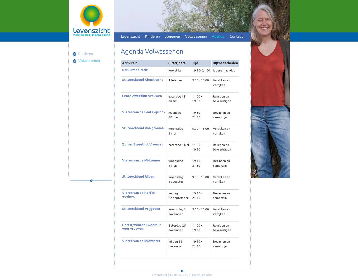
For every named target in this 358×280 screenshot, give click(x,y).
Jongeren (172, 36)
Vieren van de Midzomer (141, 160)
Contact (236, 36)
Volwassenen (196, 36)
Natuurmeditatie (135, 70)
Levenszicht (130, 36)
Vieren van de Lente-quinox (143, 112)
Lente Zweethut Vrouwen (142, 96)
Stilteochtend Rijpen (138, 176)
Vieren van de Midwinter (141, 241)
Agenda (218, 36)
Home (196, 274)
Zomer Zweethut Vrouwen (142, 144)
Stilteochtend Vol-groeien (143, 128)
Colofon (207, 274)
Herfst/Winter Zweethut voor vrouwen (141, 226)
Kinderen (152, 36)
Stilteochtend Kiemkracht (142, 80)
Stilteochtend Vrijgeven (141, 209)
